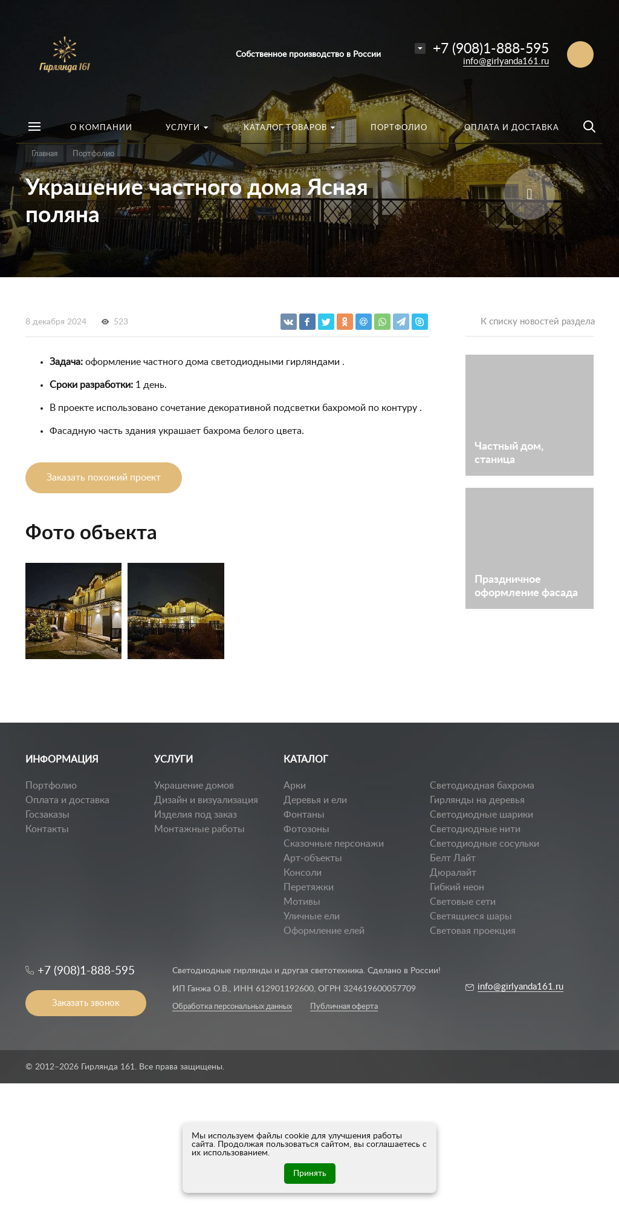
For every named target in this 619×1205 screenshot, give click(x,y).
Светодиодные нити (475, 829)
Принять (309, 1173)
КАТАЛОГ (306, 759)
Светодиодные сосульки (484, 844)
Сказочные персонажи (334, 844)
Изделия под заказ (195, 814)
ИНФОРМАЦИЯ (62, 759)
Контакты (47, 829)
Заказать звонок (86, 1003)
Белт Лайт (453, 858)
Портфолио (51, 785)
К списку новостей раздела (538, 321)
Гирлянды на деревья (477, 800)
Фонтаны (304, 814)
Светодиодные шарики (481, 814)
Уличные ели (312, 916)
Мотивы (302, 902)
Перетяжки (309, 887)
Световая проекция (473, 931)
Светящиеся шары (471, 916)
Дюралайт (453, 873)
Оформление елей (324, 931)
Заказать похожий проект (104, 477)
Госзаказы (47, 814)
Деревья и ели (315, 800)
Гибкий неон (457, 887)
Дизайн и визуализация (206, 800)
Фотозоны (306, 829)
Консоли (303, 873)
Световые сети (463, 902)
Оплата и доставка (67, 800)
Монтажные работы (199, 829)
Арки (295, 785)
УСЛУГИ (173, 759)
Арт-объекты (313, 858)
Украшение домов (194, 785)
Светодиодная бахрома (482, 785)
